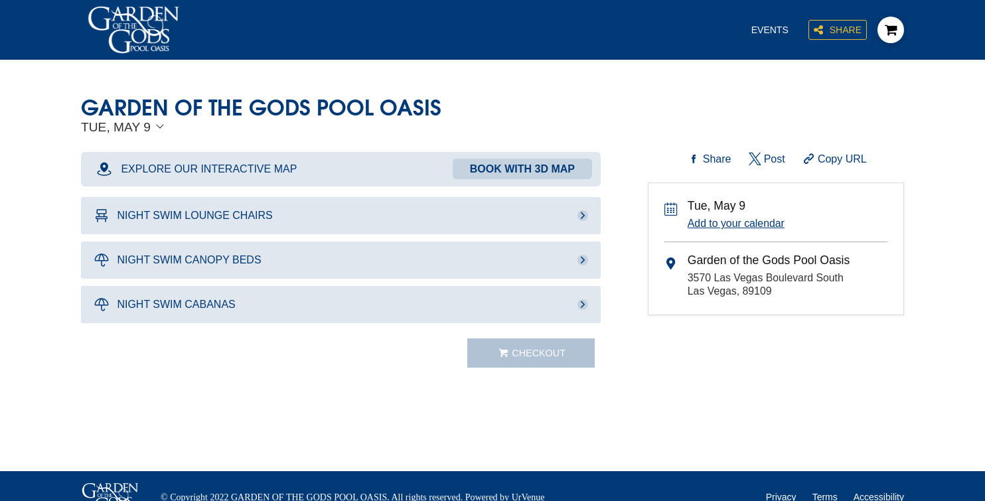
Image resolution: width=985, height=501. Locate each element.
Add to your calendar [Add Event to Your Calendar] (736, 223)
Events (770, 30)
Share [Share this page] (838, 30)
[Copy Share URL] (833, 159)
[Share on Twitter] (765, 159)
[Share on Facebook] (708, 159)
